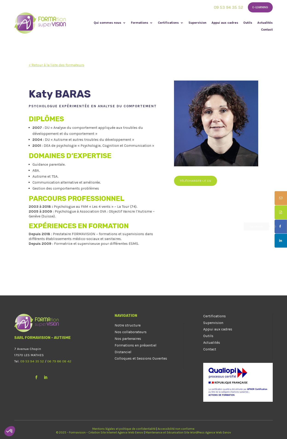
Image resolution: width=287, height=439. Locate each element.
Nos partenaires (128, 338)
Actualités (265, 23)
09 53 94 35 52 (228, 7)
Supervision (197, 23)
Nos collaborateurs (131, 332)
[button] (9, 431)
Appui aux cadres (225, 23)
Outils (247, 23)
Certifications (168, 23)
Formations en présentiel (136, 345)
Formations (139, 23)
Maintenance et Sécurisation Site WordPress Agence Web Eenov (188, 432)
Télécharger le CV (195, 180)
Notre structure (128, 325)
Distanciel (123, 352)
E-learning (260, 7)
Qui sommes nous (107, 23)
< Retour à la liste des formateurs (56, 65)
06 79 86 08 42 (59, 361)
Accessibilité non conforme (176, 428)
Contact (267, 30)
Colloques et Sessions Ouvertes (141, 358)
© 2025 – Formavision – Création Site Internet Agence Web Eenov (99, 432)
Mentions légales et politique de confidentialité (124, 428)
